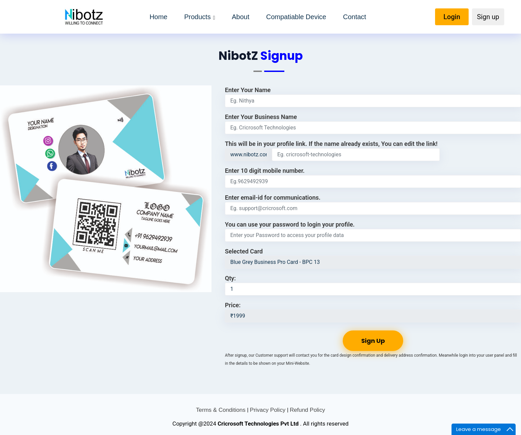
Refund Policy (307, 410)
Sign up (488, 17)
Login (451, 17)
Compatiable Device (296, 17)
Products (197, 17)
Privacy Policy (268, 410)
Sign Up (373, 341)
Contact (354, 17)
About (240, 17)
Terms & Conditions (221, 410)
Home (158, 17)
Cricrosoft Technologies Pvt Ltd (259, 423)
